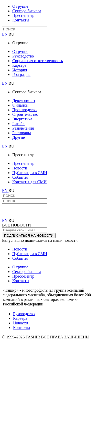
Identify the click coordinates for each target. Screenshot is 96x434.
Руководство (23, 56)
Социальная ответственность (37, 61)
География (21, 74)
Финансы (20, 105)
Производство (24, 110)
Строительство (25, 114)
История (19, 70)
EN (5, 34)
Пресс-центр (23, 15)
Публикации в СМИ (29, 172)
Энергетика (22, 119)
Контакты (20, 20)
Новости (19, 168)
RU (11, 34)
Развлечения (23, 128)
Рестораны (21, 133)
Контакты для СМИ (29, 182)
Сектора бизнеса (26, 11)
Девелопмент (23, 100)
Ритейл (18, 123)
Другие (18, 137)
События (20, 177)
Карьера (19, 65)
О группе (20, 6)
